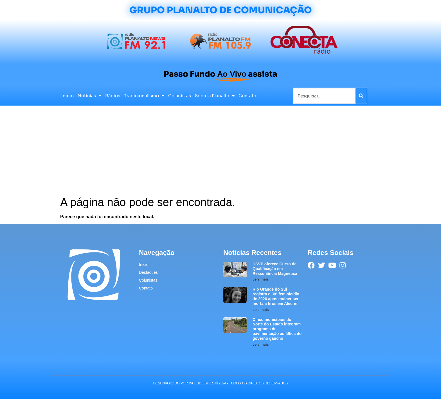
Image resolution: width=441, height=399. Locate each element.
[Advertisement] (220, 153)
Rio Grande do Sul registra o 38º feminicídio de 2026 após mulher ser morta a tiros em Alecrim (276, 296)
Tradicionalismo (144, 96)
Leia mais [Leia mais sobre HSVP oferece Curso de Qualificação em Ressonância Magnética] (261, 279)
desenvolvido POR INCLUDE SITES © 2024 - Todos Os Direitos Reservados (220, 383)
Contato (247, 95)
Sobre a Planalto (215, 96)
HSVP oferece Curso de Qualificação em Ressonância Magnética (275, 269)
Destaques (148, 272)
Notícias (89, 96)
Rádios (112, 95)
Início (67, 95)
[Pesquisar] (361, 96)
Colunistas (179, 95)
